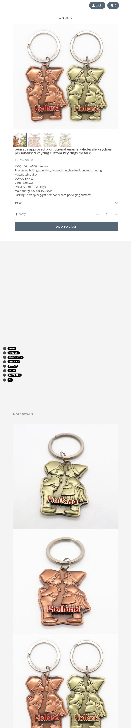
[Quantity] (107, 214)
